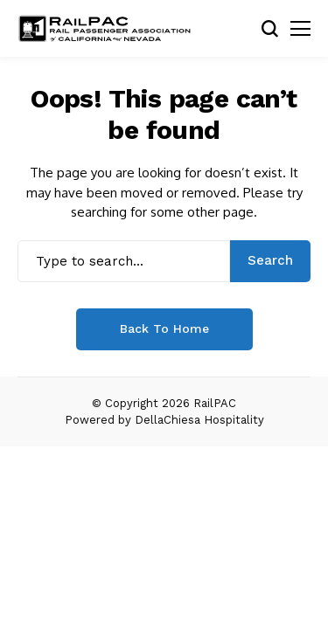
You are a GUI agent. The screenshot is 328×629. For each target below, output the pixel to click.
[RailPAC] (104, 28)
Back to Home (164, 328)
